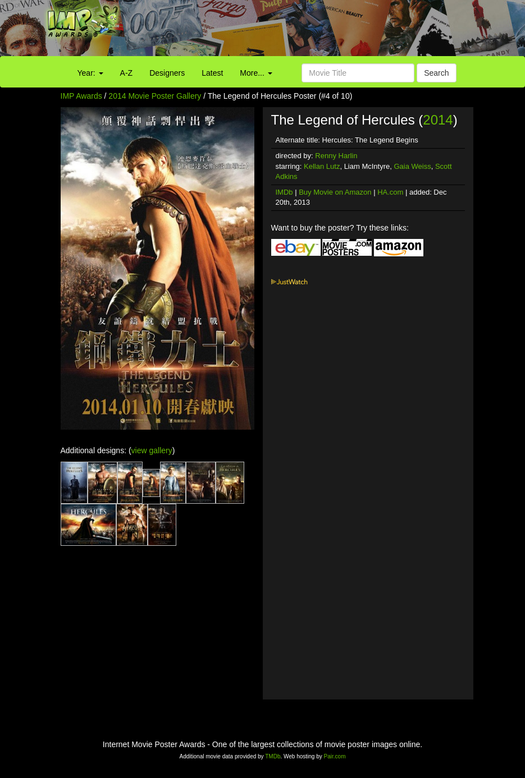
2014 (438, 119)
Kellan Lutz (322, 166)
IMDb (284, 192)
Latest (212, 72)
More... (256, 72)
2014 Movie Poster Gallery (154, 95)
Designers (167, 72)
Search (436, 72)
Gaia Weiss (412, 166)
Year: (90, 72)
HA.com (390, 192)
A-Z (126, 72)
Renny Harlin (336, 155)
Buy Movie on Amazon (335, 192)
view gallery (151, 450)
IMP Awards (81, 95)
